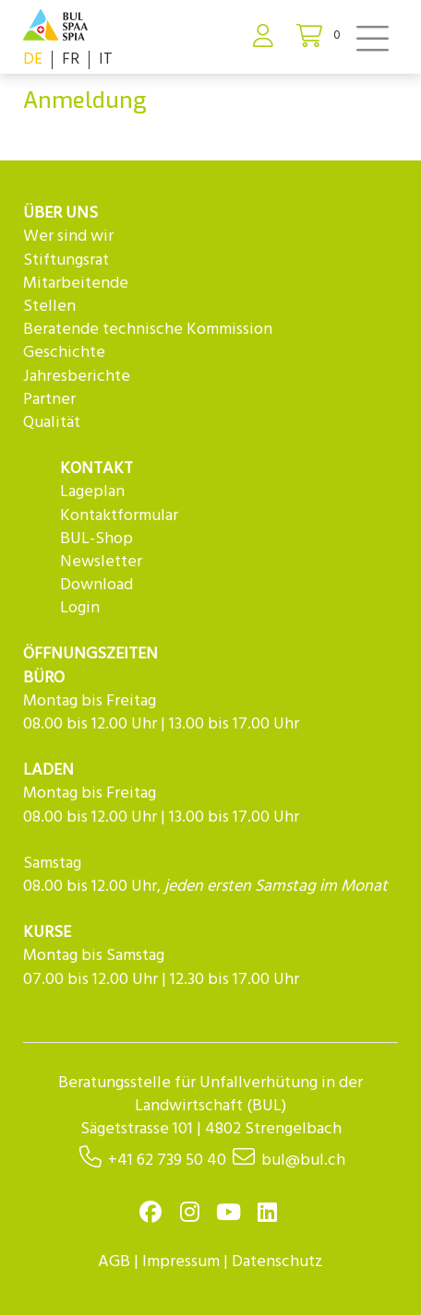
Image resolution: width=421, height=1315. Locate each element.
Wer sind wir (68, 236)
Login (80, 608)
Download (96, 585)
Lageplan (92, 492)
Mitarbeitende (75, 283)
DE (32, 59)
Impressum (181, 1262)
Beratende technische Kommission (147, 329)
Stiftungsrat (66, 260)
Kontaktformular (119, 516)
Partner (49, 399)
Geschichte (64, 352)
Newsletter (101, 562)
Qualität (51, 422)
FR (70, 59)
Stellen (49, 306)
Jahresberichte (76, 376)
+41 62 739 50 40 (167, 1160)
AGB (114, 1262)
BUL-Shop (96, 539)
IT (106, 59)
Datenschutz (277, 1262)
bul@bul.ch (303, 1160)
